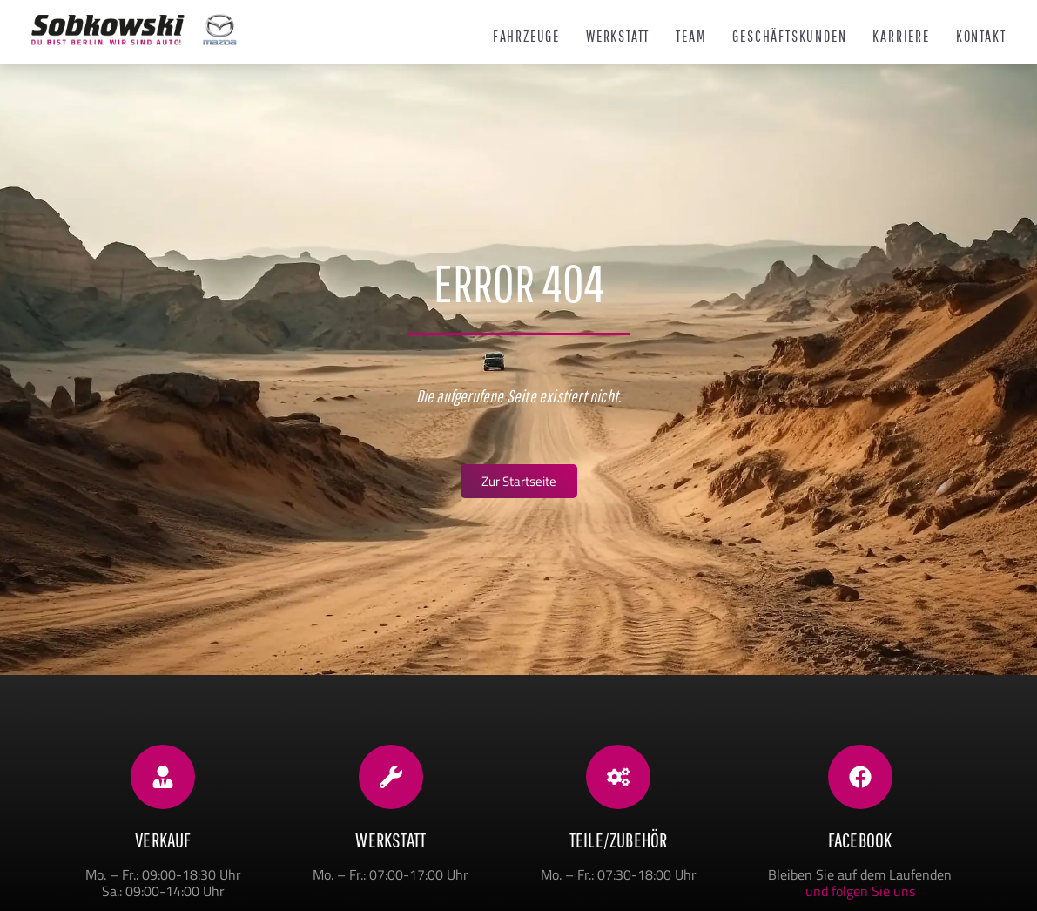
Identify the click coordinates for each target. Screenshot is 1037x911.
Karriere (900, 36)
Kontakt (981, 36)
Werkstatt (618, 36)
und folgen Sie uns (860, 891)
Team (691, 36)
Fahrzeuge (526, 36)
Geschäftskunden (789, 36)
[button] (38, 872)
